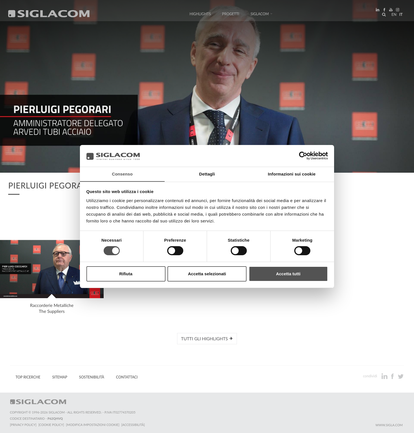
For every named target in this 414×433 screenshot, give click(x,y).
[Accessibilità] (134, 424)
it (400, 15)
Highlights (200, 15)
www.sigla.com (389, 425)
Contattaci (127, 377)
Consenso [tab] (122, 173)
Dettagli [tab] (207, 173)
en (393, 15)
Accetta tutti (288, 273)
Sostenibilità (91, 377)
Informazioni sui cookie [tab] (292, 173)
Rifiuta (125, 273)
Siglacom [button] (261, 15)
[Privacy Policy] (23, 424)
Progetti (230, 15)
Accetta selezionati (207, 273)
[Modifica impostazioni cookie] (93, 424)
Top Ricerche (28, 377)
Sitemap (59, 377)
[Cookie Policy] (51, 424)
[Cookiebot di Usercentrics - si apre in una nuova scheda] (303, 155)
